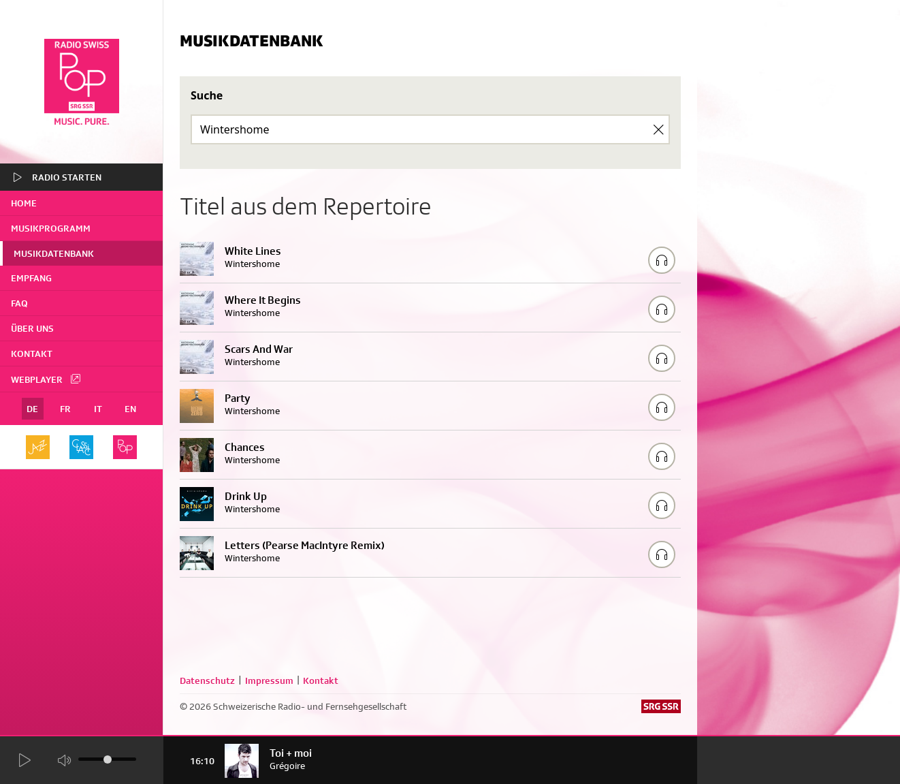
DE (32, 408)
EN (130, 408)
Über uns (32, 328)
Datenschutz (207, 680)
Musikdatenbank (54, 253)
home (24, 203)
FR (65, 408)
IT (98, 408)
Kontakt (31, 353)
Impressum (269, 680)
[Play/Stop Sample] (661, 260)
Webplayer (46, 379)
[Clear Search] (658, 129)
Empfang (31, 277)
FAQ (19, 303)
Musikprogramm (51, 228)
